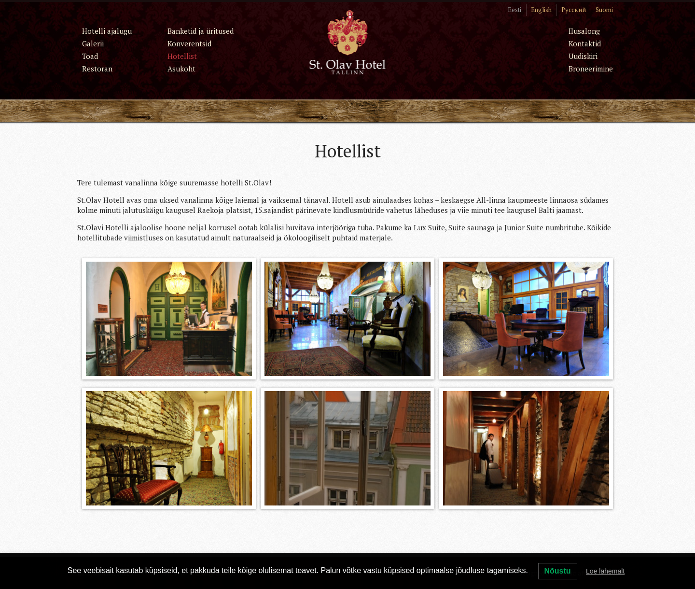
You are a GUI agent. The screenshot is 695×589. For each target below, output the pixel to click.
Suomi (604, 9)
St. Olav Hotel (348, 41)
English (541, 9)
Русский (573, 9)
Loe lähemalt (605, 571)
